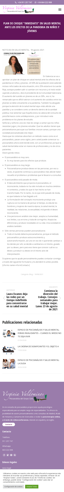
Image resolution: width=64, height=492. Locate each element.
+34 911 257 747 (23, 2)
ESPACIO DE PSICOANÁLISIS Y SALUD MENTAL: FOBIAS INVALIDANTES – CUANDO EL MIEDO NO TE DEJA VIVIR (39, 333)
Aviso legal (6, 468)
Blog (31, 274)
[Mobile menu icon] (60, 9)
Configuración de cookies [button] (13, 486)
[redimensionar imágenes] (8, 333)
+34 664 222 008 (43, 2)
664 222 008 (7, 450)
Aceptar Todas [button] (32, 486)
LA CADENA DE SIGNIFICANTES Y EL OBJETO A (38, 346)
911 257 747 (7, 441)
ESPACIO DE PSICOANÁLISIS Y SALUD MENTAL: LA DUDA (38, 362)
